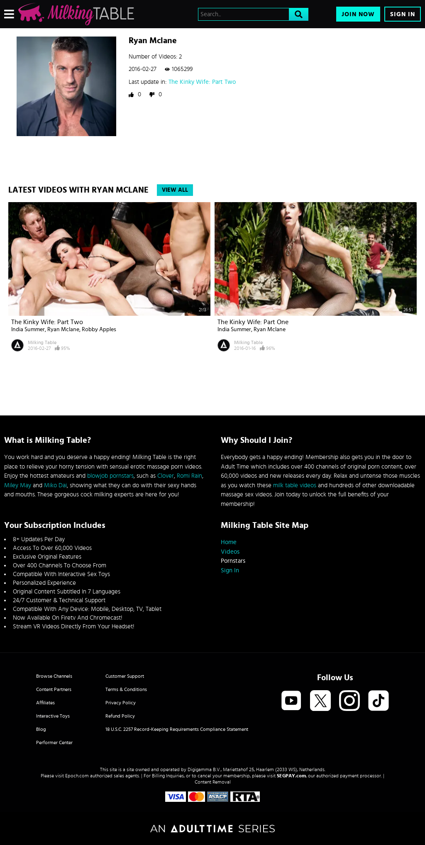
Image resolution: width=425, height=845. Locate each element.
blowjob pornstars (110, 476)
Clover (165, 476)
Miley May (17, 485)
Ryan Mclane (63, 329)
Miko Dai (55, 485)
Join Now (358, 14)
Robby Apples (99, 329)
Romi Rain (189, 476)
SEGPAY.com (291, 775)
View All (175, 190)
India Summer (28, 329)
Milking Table (42, 342)
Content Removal (213, 781)
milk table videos (294, 485)
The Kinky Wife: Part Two (202, 82)
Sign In (402, 14)
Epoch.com (77, 775)
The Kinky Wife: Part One (252, 322)
